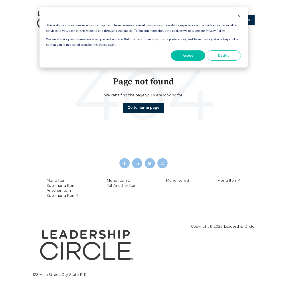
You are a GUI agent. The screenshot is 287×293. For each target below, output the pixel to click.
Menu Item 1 (58, 180)
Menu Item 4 (228, 180)
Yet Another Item (122, 185)
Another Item (59, 190)
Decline (223, 55)
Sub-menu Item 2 (63, 195)
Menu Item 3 (177, 180)
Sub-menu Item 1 (62, 185)
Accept (188, 55)
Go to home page (144, 108)
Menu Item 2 (118, 180)
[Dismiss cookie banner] (239, 17)
